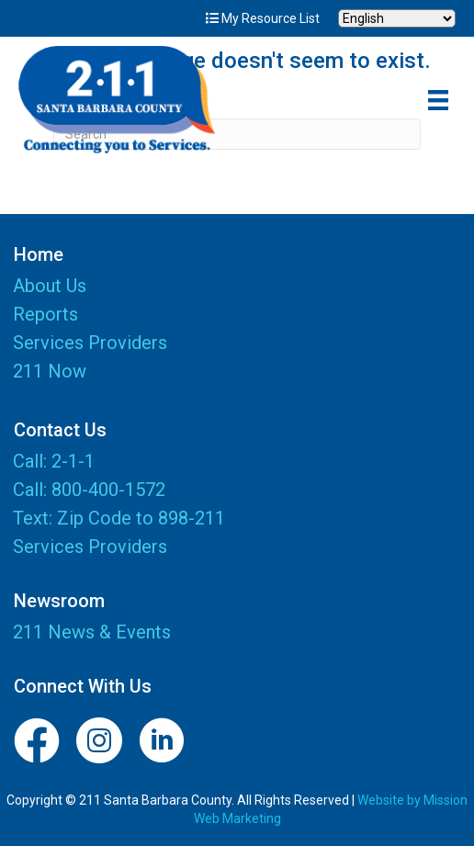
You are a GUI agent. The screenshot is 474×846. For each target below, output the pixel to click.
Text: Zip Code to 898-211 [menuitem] (119, 518)
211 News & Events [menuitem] (92, 632)
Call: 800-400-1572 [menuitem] (89, 490)
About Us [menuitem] (49, 286)
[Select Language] (397, 18)
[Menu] (438, 100)
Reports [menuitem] (45, 315)
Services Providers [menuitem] (90, 343)
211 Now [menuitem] (49, 372)
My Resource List (263, 18)
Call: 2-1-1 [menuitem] (54, 461)
